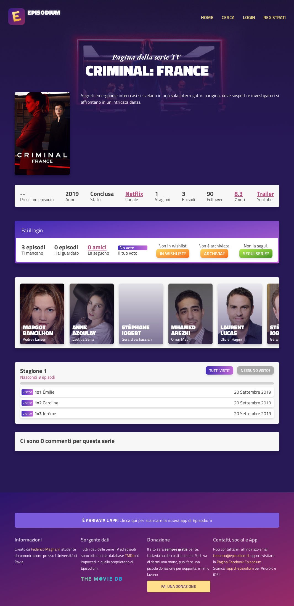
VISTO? (27, 392)
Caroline (46, 402)
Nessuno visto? (255, 370)
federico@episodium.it (231, 555)
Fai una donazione (178, 586)
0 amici (97, 247)
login (37, 230)
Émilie (44, 392)
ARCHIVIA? (214, 253)
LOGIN (249, 17)
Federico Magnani (45, 549)
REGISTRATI (274, 17)
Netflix (134, 193)
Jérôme (45, 413)
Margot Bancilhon (38, 330)
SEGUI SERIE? (256, 253)
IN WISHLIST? (173, 253)
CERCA (228, 17)
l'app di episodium (240, 568)
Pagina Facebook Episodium (239, 562)
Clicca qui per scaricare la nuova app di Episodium (147, 520)
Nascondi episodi (37, 377)
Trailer (265, 193)
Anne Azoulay (84, 330)
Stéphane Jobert (136, 330)
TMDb (129, 555)
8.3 (238, 193)
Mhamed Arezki (184, 330)
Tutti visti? (219, 370)
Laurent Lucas (233, 330)
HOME (207, 17)
